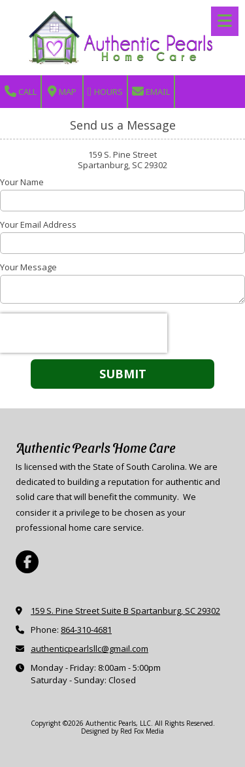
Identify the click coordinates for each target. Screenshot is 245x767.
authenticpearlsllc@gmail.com (89, 648)
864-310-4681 (86, 629)
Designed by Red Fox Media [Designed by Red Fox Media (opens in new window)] (122, 731)
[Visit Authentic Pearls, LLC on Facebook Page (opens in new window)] (27, 561)
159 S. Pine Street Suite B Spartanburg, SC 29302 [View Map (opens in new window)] (125, 610)
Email (151, 92)
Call (21, 92)
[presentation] (83, 333)
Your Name (22, 182)
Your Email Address (38, 224)
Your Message (28, 267)
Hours (105, 92)
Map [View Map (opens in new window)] (62, 92)
